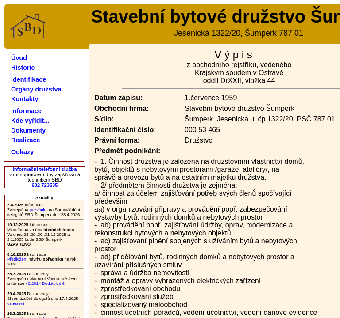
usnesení (15, 303)
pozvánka (39, 209)
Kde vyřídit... (30, 120)
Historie (23, 67)
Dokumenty (28, 130)
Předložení (17, 259)
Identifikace (28, 79)
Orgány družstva (36, 89)
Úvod (19, 57)
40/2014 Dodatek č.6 (45, 283)
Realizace (25, 140)
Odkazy (22, 151)
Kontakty (25, 98)
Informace (26, 110)
